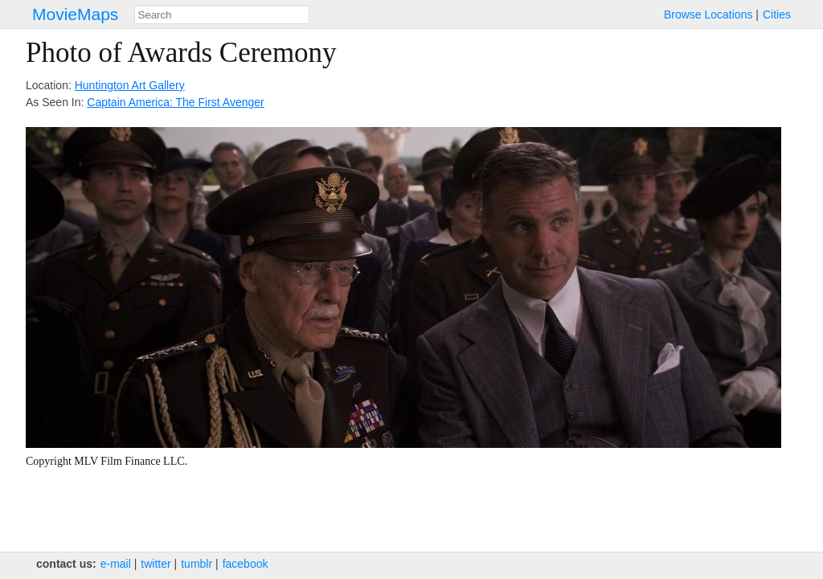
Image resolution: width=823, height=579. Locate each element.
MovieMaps (75, 14)
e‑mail (115, 563)
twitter (155, 563)
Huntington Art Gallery (130, 85)
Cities (777, 14)
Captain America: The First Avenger (175, 102)
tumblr (196, 563)
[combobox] (221, 15)
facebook (245, 563)
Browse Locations (708, 14)
